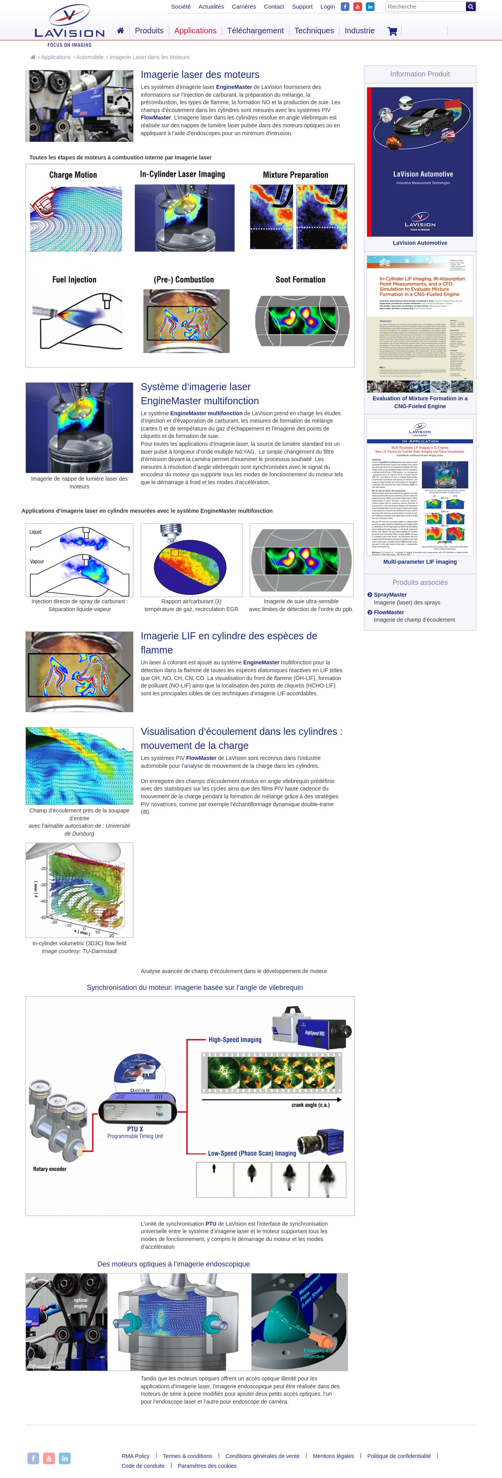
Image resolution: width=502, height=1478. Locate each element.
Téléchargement (255, 30)
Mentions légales (333, 1456)
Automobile (88, 57)
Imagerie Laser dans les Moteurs (148, 57)
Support (302, 6)
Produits (149, 30)
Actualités (211, 6)
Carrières (244, 6)
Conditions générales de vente (263, 1456)
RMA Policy (136, 1456)
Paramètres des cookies (207, 1466)
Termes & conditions (187, 1456)
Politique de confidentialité (399, 1456)
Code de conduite (143, 1466)
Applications (54, 57)
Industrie (360, 30)
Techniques (314, 30)
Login (327, 6)
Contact (274, 6)
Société (181, 6)
